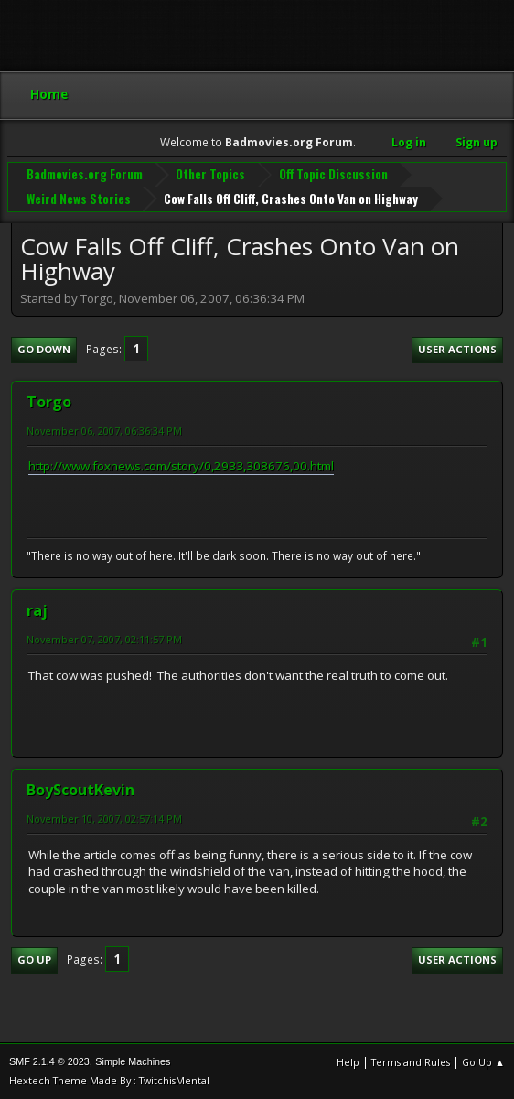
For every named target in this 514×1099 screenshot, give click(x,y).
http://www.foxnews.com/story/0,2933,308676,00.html (181, 466)
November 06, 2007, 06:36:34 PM (104, 430)
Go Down (43, 349)
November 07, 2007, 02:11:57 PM (104, 639)
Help (348, 1062)
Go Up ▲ (483, 1062)
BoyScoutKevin (80, 790)
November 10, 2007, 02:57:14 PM (104, 818)
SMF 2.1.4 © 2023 (49, 1061)
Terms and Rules (410, 1062)
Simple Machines (132, 1061)
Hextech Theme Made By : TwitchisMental (109, 1080)
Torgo (49, 402)
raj (37, 610)
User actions (457, 349)
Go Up (34, 959)
